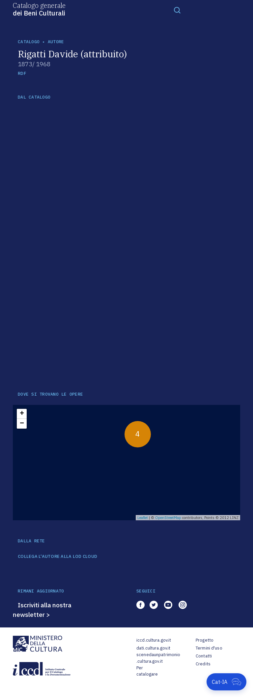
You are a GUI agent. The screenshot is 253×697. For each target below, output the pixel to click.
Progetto (204, 640)
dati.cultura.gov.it (153, 648)
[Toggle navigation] (177, 10)
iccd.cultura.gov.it (153, 640)
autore (56, 42)
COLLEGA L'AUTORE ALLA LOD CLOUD (57, 556)
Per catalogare (147, 671)
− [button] (22, 424)
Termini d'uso (209, 648)
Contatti (204, 656)
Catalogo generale (39, 9)
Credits (203, 664)
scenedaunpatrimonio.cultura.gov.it (158, 658)
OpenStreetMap (168, 517)
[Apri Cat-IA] (226, 681)
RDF (22, 73)
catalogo (29, 42)
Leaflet (142, 517)
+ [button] (22, 414)
